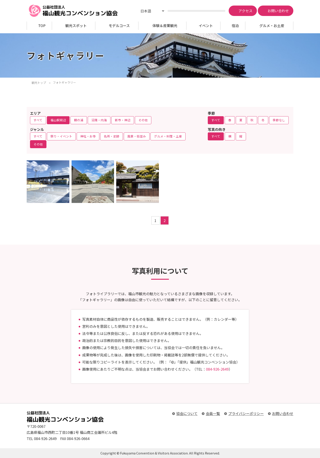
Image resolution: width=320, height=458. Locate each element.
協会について (187, 413)
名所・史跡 (111, 136)
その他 (143, 120)
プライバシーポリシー (246, 413)
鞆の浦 (78, 120)
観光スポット (76, 25)
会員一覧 (213, 413)
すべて (38, 120)
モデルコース (119, 25)
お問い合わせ (282, 413)
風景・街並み (136, 136)
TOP (42, 25)
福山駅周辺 (58, 120)
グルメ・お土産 (271, 25)
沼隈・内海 (99, 120)
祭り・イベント (61, 136)
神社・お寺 (88, 136)
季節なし (279, 120)
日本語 (145, 11)
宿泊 (235, 25)
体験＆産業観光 (164, 25)
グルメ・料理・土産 (168, 136)
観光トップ (39, 82)
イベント (206, 25)
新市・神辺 (122, 120)
